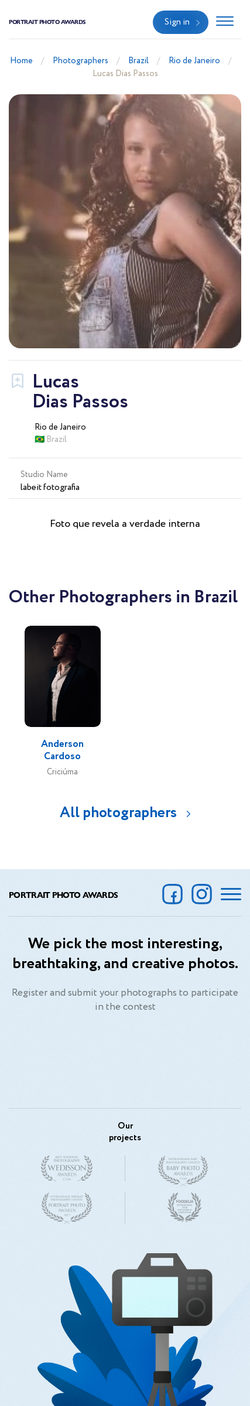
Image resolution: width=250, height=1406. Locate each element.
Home (21, 61)
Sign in (177, 22)
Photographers (80, 61)
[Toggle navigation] (224, 22)
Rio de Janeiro (194, 61)
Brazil (138, 61)
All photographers (118, 813)
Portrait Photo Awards (47, 22)
